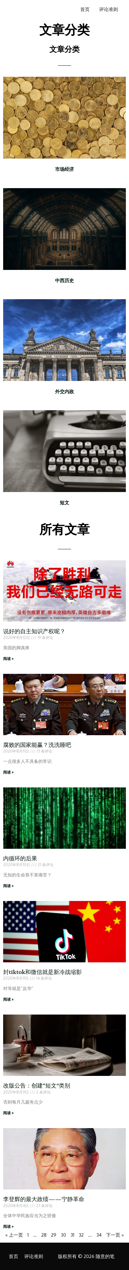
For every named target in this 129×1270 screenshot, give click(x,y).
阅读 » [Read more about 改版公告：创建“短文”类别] (8, 1113)
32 (81, 1235)
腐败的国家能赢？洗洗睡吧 (37, 745)
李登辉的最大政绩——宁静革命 (43, 1199)
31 (72, 1235)
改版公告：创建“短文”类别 (36, 1085)
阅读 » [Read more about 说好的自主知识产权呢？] (8, 658)
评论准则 (108, 9)
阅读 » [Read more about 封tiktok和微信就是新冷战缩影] (8, 999)
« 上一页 (14, 1235)
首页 (85, 9)
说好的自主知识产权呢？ (34, 631)
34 (99, 1235)
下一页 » (115, 1235)
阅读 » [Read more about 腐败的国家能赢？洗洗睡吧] (8, 772)
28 (44, 1235)
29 (53, 1235)
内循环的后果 (20, 858)
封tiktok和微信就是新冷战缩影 (42, 972)
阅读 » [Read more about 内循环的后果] (8, 885)
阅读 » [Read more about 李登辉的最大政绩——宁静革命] (8, 1226)
